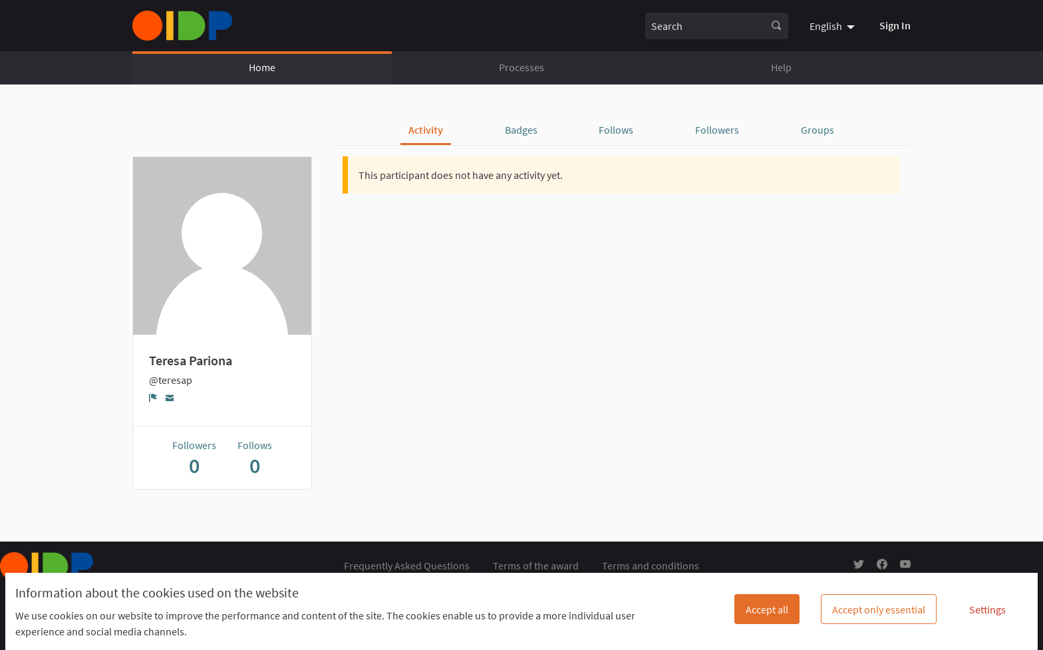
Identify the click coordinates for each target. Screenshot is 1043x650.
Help (781, 67)
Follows (616, 129)
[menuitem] (834, 25)
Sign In (895, 25)
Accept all (767, 609)
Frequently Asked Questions (407, 565)
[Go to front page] (182, 26)
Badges (521, 129)
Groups (817, 129)
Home (262, 67)
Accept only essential (878, 609)
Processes (521, 67)
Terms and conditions (650, 565)
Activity (425, 129)
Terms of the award (536, 565)
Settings (987, 609)
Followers (717, 129)
